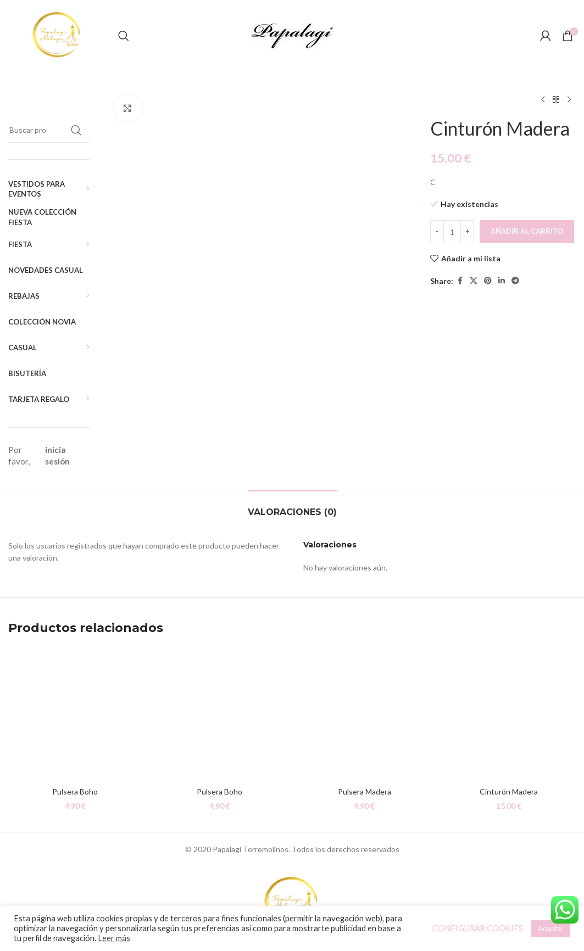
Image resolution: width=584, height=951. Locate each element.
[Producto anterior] (542, 100)
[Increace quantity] (467, 231)
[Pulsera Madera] (364, 714)
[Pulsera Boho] (75, 714)
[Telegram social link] (515, 280)
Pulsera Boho (75, 791)
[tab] (292, 506)
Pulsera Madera (364, 791)
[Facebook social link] (459, 280)
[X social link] (473, 280)
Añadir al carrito (527, 231)
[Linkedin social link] (501, 280)
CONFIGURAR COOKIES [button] (477, 928)
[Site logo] (57, 35)
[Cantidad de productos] (452, 231)
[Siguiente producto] (569, 100)
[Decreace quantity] (437, 231)
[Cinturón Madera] (509, 714)
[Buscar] (124, 36)
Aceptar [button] (551, 928)
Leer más (114, 938)
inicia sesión (57, 456)
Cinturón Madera (509, 791)
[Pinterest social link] (488, 280)
